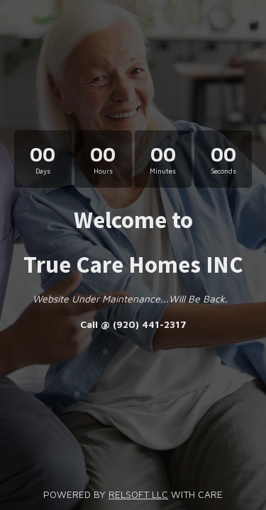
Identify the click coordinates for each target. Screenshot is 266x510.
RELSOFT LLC (138, 494)
